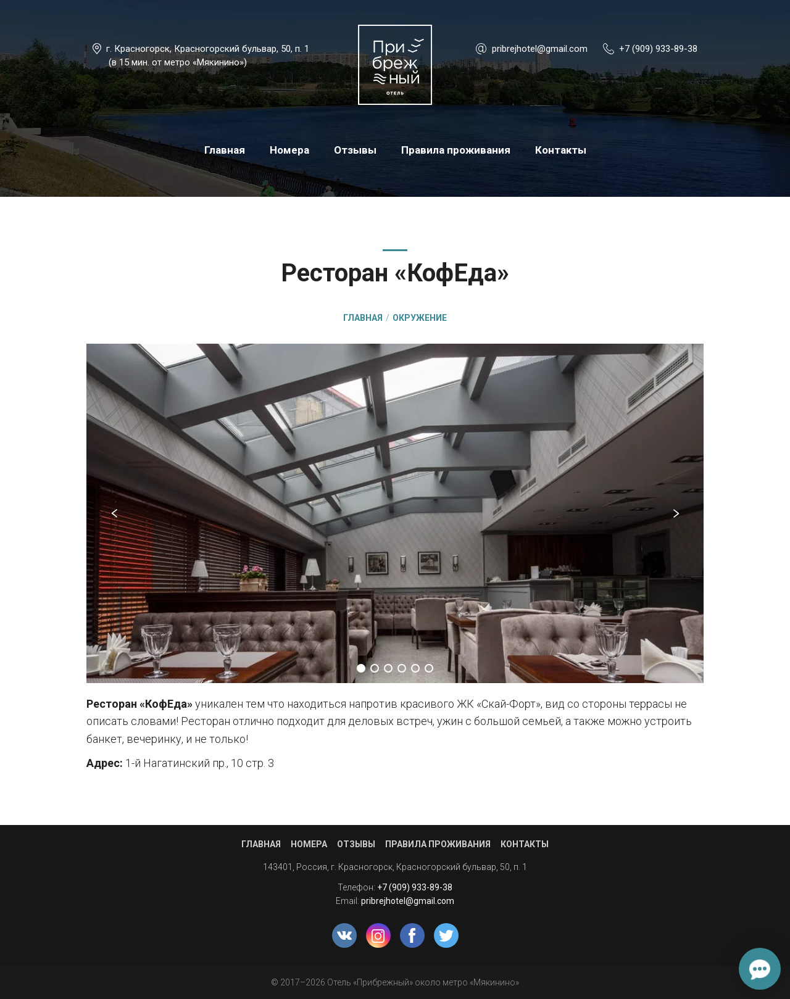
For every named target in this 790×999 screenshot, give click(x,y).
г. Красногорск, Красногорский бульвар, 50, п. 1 (207, 48)
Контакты (560, 150)
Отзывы (355, 150)
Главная (224, 150)
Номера (289, 150)
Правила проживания (455, 150)
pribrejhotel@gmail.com (540, 48)
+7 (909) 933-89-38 (658, 48)
